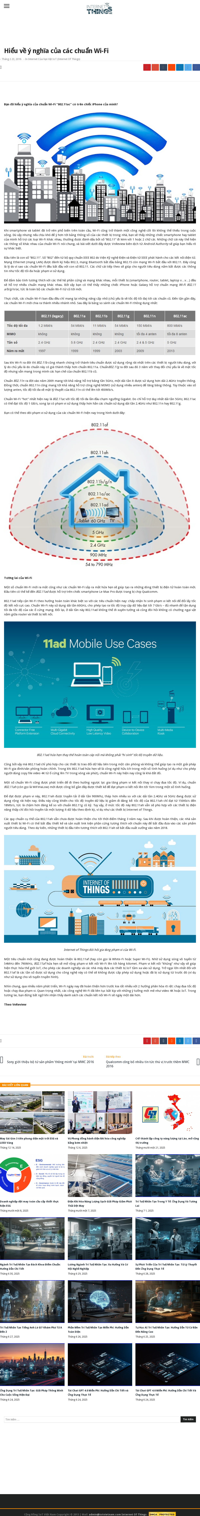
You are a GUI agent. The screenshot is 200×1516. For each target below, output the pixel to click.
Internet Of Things (134, 1510)
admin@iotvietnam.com (105, 1510)
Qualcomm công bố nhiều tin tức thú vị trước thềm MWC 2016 (148, 1060)
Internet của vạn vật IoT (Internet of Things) (54, 59)
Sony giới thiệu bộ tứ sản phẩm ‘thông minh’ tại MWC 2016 (51, 1060)
